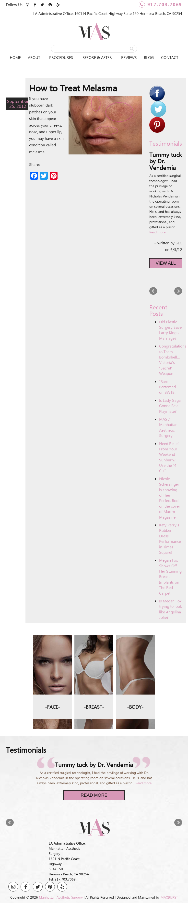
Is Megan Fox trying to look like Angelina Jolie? (170, 609)
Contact (169, 57)
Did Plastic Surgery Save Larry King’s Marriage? (170, 330)
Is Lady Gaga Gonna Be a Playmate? (170, 406)
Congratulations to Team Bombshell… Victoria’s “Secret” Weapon (172, 359)
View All (166, 263)
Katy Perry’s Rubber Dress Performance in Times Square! (170, 538)
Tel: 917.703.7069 (62, 879)
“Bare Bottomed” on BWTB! (168, 387)
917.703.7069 (160, 4)
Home (15, 57)
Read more (157, 232)
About (34, 57)
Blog (149, 57)
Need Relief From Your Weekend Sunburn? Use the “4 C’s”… (169, 457)
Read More (94, 795)
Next (178, 291)
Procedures (61, 57)
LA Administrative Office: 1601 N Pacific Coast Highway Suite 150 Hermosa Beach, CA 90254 (107, 13)
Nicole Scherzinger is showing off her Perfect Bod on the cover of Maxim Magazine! (169, 498)
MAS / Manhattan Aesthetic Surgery (168, 427)
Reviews (129, 57)
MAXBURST (169, 897)
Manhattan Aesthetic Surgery (61, 897)
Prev (153, 291)
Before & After (97, 57)
